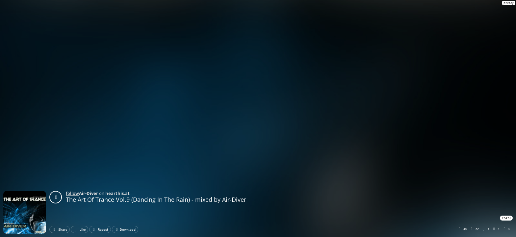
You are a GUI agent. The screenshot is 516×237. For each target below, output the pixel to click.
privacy (508, 3)
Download (125, 229)
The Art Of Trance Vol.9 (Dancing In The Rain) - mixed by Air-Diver (156, 199)
